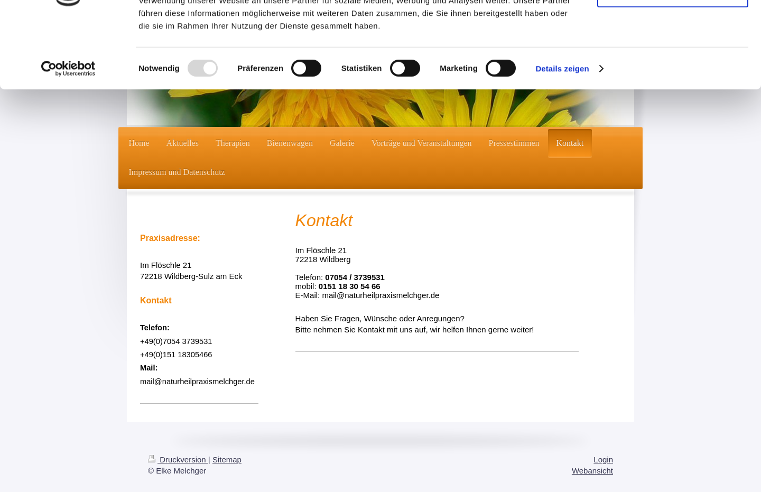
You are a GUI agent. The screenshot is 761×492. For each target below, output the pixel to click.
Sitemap (227, 459)
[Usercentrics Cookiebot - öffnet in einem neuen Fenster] (68, 132)
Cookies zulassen (672, 26)
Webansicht (592, 470)
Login (603, 459)
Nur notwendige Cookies (672, 57)
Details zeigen (562, 131)
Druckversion (178, 459)
